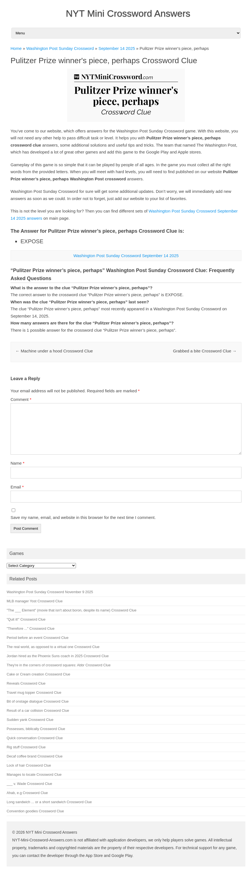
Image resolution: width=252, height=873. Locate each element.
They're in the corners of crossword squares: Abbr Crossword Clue (59, 665)
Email (17, 487)
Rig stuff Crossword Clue (26, 747)
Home (16, 48)
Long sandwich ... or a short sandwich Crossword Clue (49, 802)
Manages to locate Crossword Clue (34, 774)
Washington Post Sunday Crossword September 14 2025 (126, 255)
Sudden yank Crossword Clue (30, 720)
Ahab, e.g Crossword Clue (27, 793)
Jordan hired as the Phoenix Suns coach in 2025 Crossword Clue (58, 656)
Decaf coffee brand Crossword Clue (35, 756)
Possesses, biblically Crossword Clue (36, 729)
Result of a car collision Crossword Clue (38, 710)
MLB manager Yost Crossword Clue (35, 601)
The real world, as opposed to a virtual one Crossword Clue (53, 647)
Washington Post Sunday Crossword (60, 48)
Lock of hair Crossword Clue (29, 765)
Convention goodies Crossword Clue (35, 811)
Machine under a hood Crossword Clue (54, 351)
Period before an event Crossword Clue (37, 638)
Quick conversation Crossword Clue (35, 738)
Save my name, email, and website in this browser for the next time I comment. (83, 517)
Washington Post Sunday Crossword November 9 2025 (50, 592)
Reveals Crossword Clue (26, 683)
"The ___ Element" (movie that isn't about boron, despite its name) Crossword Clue (71, 610)
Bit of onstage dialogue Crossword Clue (38, 701)
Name (17, 463)
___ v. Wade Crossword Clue (29, 784)
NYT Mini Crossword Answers (128, 13)
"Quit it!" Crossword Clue (26, 619)
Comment (21, 399)
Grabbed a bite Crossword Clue (204, 351)
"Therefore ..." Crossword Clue (31, 628)
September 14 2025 (116, 48)
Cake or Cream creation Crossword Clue (38, 674)
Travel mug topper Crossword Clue (34, 692)
